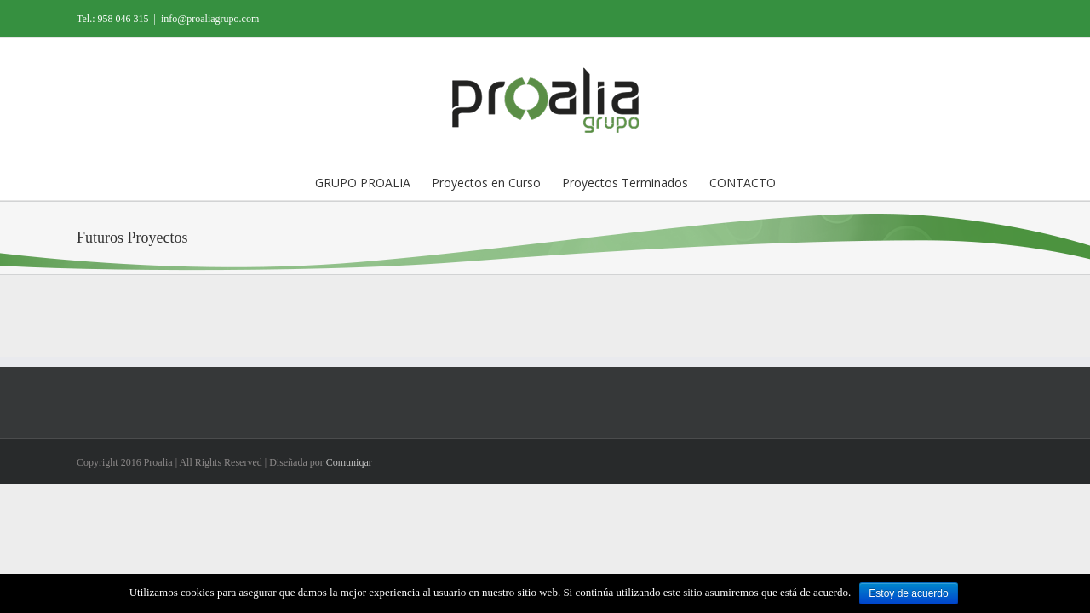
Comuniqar (349, 462)
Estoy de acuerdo (908, 593)
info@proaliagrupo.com (210, 19)
